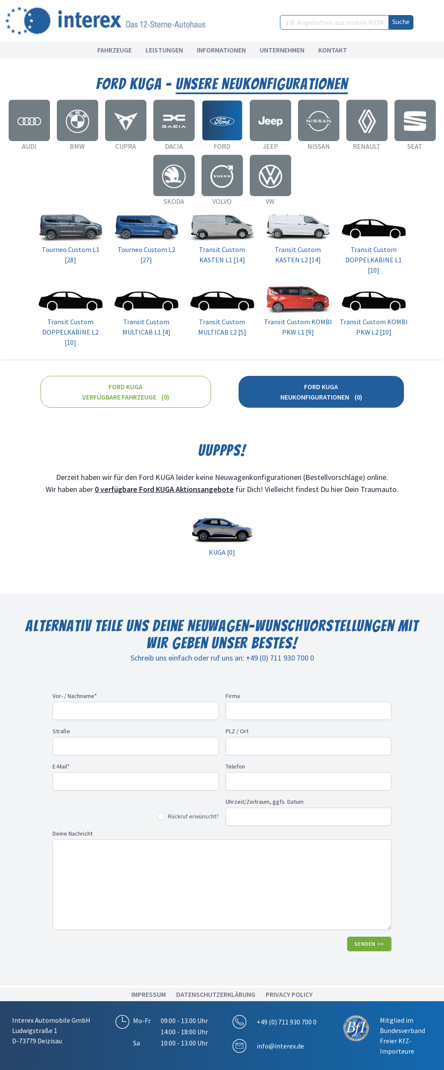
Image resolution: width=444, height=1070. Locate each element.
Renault (367, 146)
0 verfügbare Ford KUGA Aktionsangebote (164, 489)
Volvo (222, 201)
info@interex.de (280, 1046)
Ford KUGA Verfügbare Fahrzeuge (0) (125, 391)
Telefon (235, 766)
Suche (401, 21)
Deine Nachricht (73, 833)
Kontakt (332, 50)
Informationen (221, 50)
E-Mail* (61, 766)
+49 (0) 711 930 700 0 (287, 1022)
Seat (414, 146)
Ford (222, 146)
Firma (233, 696)
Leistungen (164, 50)
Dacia (174, 146)
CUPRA (125, 146)
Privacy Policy (289, 994)
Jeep (270, 146)
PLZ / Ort (237, 731)
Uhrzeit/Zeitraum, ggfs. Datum (265, 802)
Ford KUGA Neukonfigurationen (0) (321, 391)
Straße (61, 731)
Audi (29, 146)
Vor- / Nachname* (75, 696)
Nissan (318, 146)
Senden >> (369, 944)
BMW (77, 146)
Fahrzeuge (114, 50)
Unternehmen (282, 50)
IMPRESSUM (148, 994)
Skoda (174, 201)
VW (270, 201)
